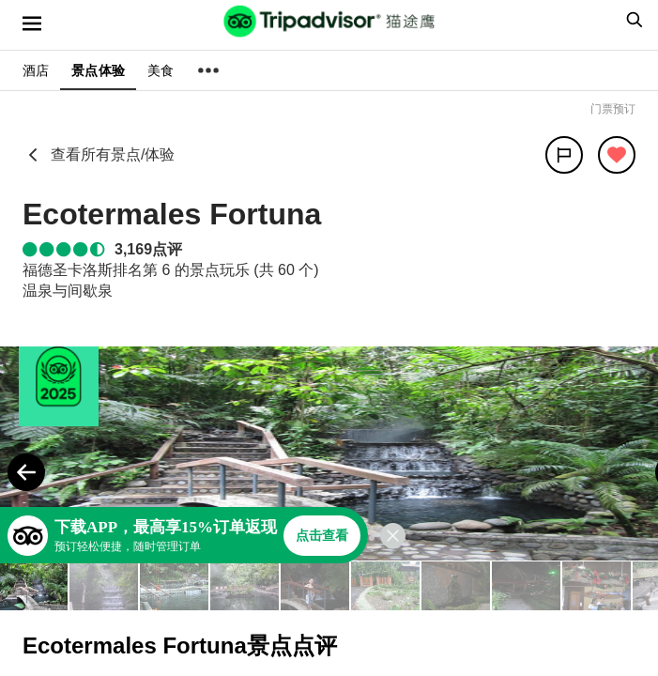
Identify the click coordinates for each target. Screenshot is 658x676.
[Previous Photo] (26, 472)
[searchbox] (631, 19)
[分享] (564, 155)
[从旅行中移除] (616, 155)
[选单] (32, 23)
